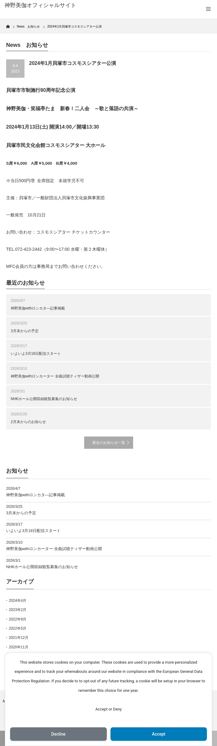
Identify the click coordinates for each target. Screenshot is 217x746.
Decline (58, 734)
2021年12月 (18, 637)
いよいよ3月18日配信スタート (36, 353)
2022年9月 (17, 619)
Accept (158, 734)
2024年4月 (17, 600)
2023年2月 (17, 610)
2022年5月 (17, 628)
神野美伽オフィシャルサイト (40, 5)
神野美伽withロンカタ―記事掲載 (38, 308)
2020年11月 (18, 647)
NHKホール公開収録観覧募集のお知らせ (44, 399)
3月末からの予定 (25, 331)
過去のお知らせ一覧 (108, 442)
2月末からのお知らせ (28, 422)
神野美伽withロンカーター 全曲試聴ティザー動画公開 (55, 376)
